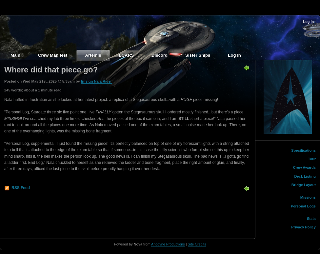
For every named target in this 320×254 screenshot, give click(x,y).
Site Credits (197, 244)
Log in (308, 22)
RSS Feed (20, 188)
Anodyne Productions (168, 244)
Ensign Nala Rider (96, 81)
